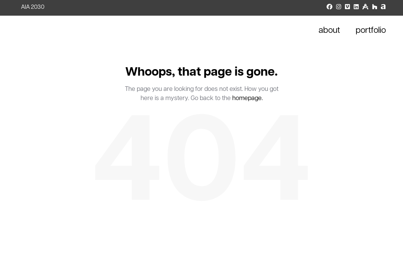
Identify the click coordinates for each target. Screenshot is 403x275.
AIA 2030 (32, 7)
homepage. (247, 98)
